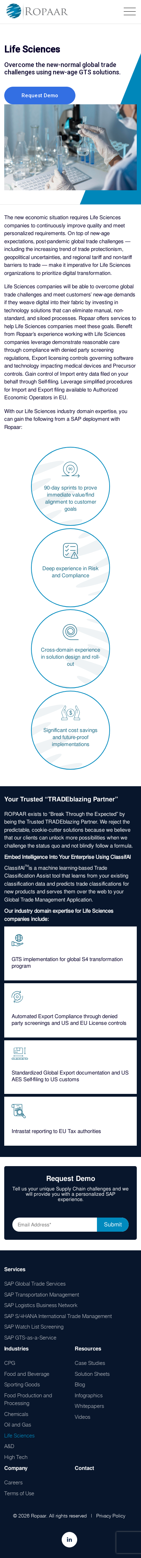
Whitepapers (89, 1406)
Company (15, 1468)
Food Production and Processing (28, 1399)
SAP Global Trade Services (35, 1283)
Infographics (89, 1395)
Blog (80, 1384)
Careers (13, 1482)
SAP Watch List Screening (33, 1326)
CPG (9, 1363)
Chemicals (16, 1414)
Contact (84, 1468)
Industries (16, 1348)
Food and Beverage (26, 1374)
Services (14, 1269)
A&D (9, 1446)
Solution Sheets (92, 1374)
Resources (88, 1348)
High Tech (15, 1457)
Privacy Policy (110, 1516)
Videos (82, 1417)
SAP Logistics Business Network (41, 1305)
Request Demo (40, 95)
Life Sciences (19, 1435)
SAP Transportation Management (41, 1294)
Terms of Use (19, 1493)
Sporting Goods (22, 1384)
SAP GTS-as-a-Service (30, 1337)
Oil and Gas (17, 1424)
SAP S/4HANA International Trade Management (58, 1316)
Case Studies (90, 1363)
